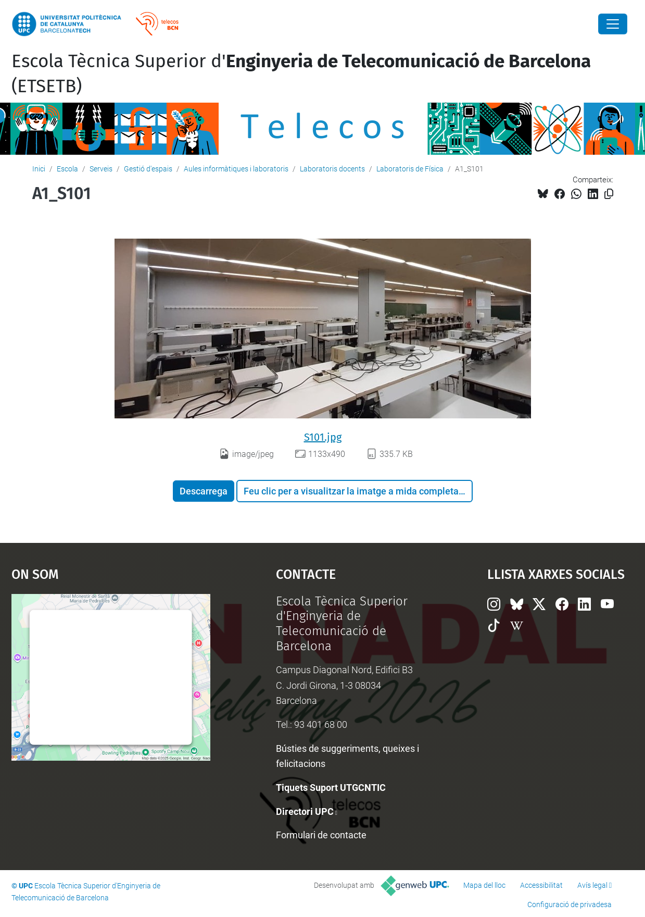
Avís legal (592, 885)
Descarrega (203, 491)
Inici (38, 169)
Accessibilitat (541, 885)
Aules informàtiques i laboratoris (236, 169)
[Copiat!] (608, 194)
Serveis (101, 169)
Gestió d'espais (148, 169)
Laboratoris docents (332, 169)
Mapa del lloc (484, 885)
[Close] (612, 24)
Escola (67, 169)
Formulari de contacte (321, 834)
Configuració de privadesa (569, 904)
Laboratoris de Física (410, 169)
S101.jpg (323, 437)
